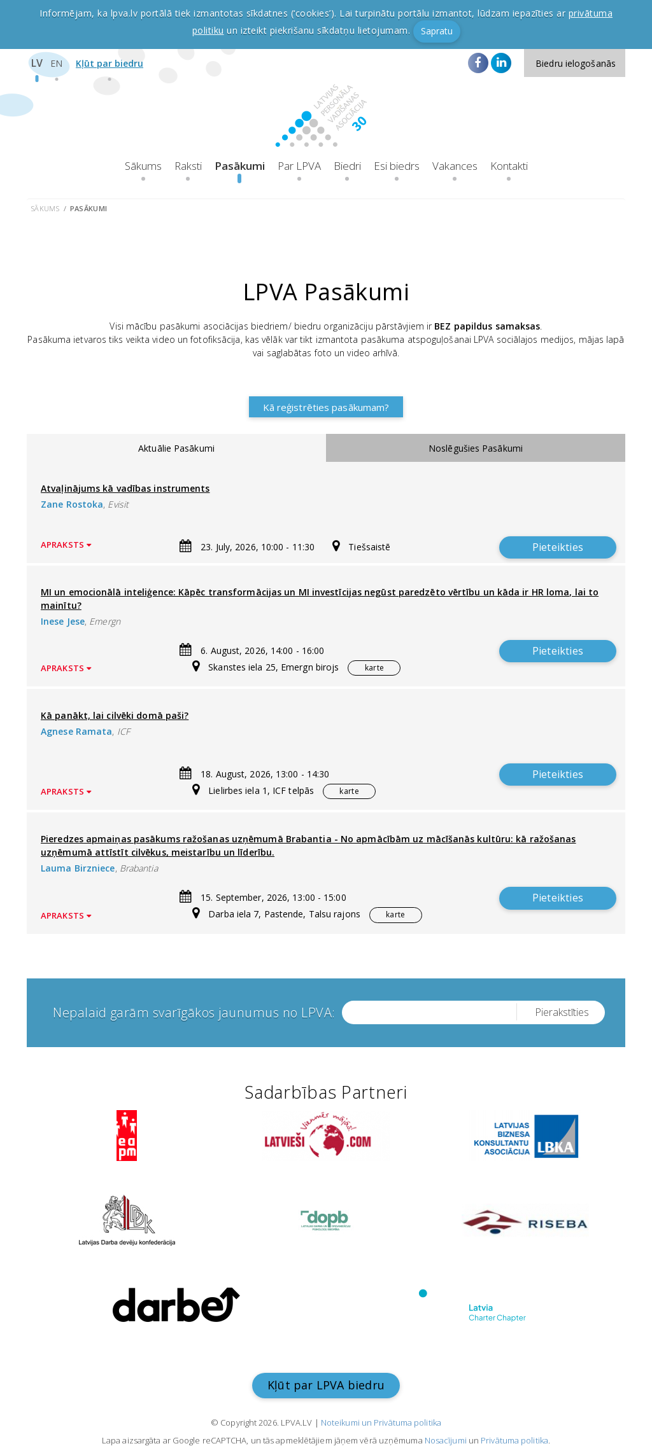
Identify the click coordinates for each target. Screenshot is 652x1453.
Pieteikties (557, 547)
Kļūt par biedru (109, 63)
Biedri (347, 165)
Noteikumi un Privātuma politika (381, 1422)
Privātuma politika (514, 1440)
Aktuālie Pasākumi (176, 448)
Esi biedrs (397, 165)
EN (56, 63)
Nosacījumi (446, 1440)
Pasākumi (240, 165)
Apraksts (66, 545)
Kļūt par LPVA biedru (326, 1385)
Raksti (188, 165)
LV (37, 63)
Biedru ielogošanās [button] (575, 63)
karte (375, 667)
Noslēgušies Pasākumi (476, 448)
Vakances (455, 165)
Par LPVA (299, 165)
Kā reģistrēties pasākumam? (326, 407)
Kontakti (509, 165)
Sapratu (437, 31)
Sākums (143, 165)
